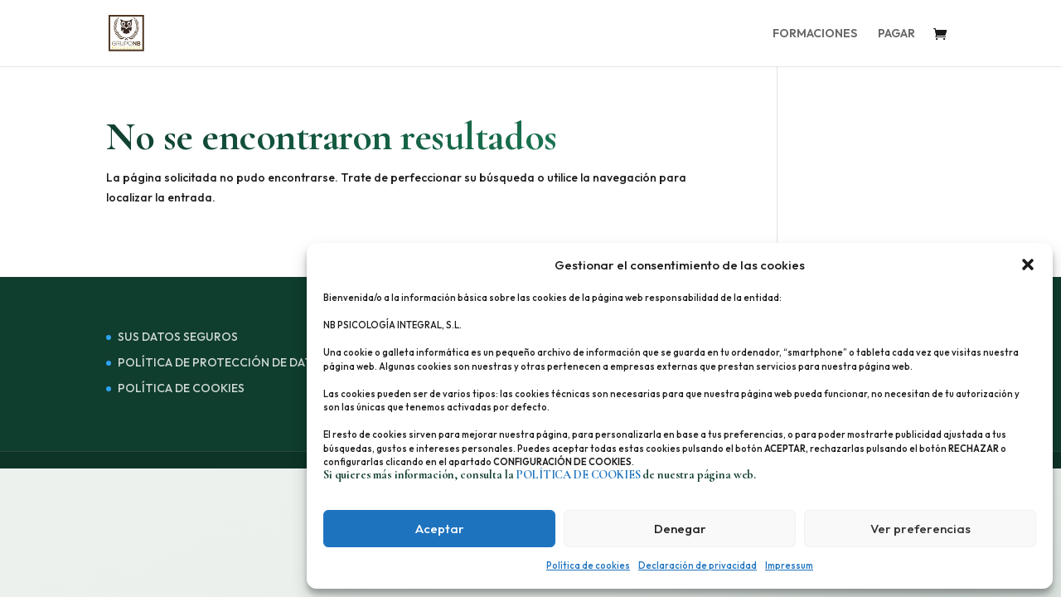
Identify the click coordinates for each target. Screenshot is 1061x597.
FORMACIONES (815, 34)
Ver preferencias (920, 528)
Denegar (680, 528)
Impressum (789, 565)
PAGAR (896, 34)
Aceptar (439, 528)
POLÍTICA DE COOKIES (181, 388)
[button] (1028, 264)
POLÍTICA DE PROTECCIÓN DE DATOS (223, 362)
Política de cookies (588, 565)
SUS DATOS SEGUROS (178, 336)
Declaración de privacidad (697, 565)
